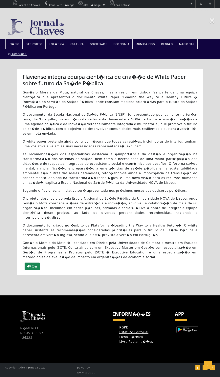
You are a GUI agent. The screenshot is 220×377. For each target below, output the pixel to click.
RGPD (124, 327)
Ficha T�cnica (131, 337)
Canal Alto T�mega (59, 5)
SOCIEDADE (98, 44)
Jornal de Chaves (26, 5)
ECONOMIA (121, 44)
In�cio (14, 44)
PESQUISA (17, 54)
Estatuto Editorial (133, 332)
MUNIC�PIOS (145, 44)
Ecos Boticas (119, 5)
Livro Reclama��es (136, 341)
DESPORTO (34, 44)
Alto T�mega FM (91, 5)
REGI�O (167, 44)
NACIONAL (186, 44)
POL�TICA (56, 44)
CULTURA (77, 44)
